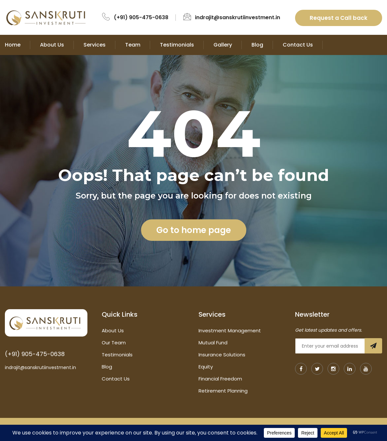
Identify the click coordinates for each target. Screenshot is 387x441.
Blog (257, 44)
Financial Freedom (220, 378)
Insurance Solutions (222, 354)
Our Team (114, 342)
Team (132, 44)
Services (95, 44)
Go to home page (193, 230)
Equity (206, 366)
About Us (52, 44)
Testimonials (177, 44)
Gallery (222, 44)
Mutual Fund (213, 342)
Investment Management (230, 330)
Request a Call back (339, 18)
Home (12, 44)
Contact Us (298, 44)
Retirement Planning (223, 390)
